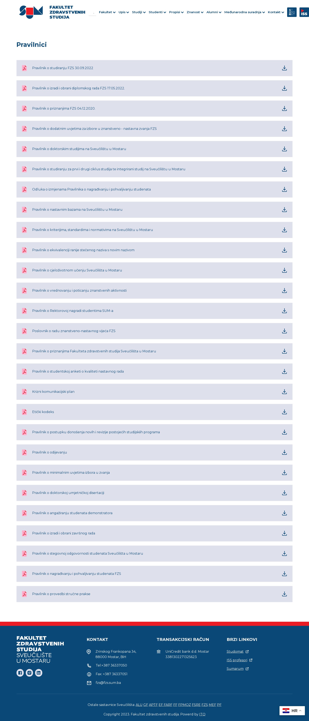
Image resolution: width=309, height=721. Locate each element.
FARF (168, 705)
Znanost (195, 12)
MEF (212, 705)
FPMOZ (184, 705)
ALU (139, 705)
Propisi (176, 12)
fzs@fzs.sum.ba (108, 683)
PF (219, 705)
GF (145, 705)
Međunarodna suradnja (244, 12)
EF (161, 705)
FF (175, 705)
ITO (202, 714)
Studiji (139, 12)
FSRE (196, 705)
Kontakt (276, 12)
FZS (205, 705)
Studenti (157, 12)
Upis (124, 12)
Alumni (214, 12)
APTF (153, 705)
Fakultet (107, 12)
